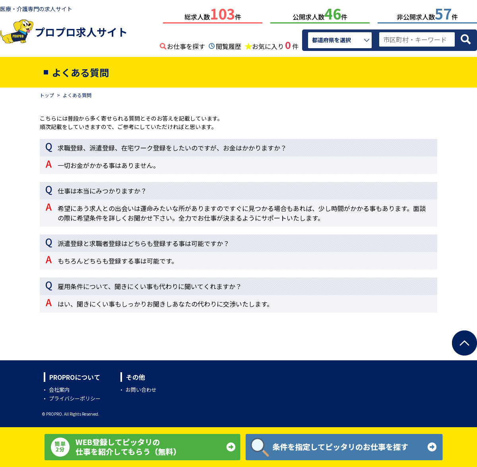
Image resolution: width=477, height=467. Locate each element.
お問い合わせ (141, 388)
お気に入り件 (275, 43)
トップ (47, 93)
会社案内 (59, 388)
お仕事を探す (186, 44)
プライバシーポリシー (75, 397)
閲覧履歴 (228, 44)
